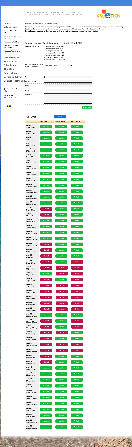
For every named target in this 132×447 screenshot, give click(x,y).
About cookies (83, 444)
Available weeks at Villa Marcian (12, 37)
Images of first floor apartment (11, 47)
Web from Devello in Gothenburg (42, 444)
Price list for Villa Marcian (10, 32)
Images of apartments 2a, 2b (12, 52)
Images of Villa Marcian (12, 42)
